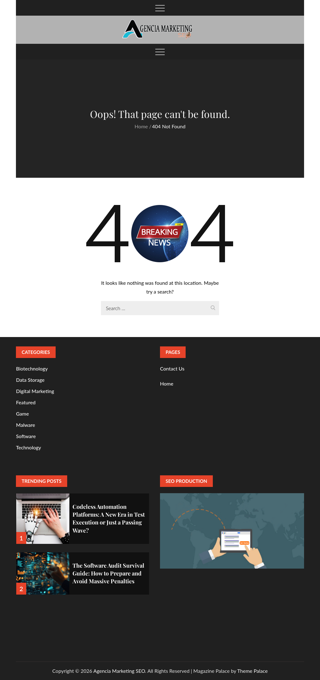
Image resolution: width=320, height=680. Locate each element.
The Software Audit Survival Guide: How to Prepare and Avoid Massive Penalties (108, 573)
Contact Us (172, 368)
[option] (82, 514)
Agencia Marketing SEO (119, 671)
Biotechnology (32, 368)
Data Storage (30, 380)
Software (26, 436)
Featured (25, 402)
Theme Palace (252, 671)
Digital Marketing (35, 391)
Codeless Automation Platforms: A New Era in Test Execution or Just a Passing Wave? (108, 518)
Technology (28, 447)
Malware (25, 425)
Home (166, 383)
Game (22, 414)
